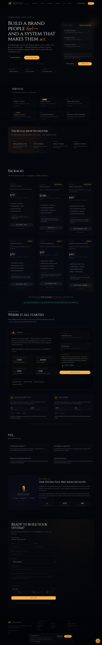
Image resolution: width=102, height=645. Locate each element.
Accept (68, 636)
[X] (10, 633)
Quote (91, 3)
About (70, 3)
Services (35, 3)
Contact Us (85, 63)
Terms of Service (72, 625)
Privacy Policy (72, 623)
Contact (40, 629)
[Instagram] (8, 633)
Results (58, 3)
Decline (60, 636)
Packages (50, 3)
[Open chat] (98, 641)
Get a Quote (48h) (31, 57)
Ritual (42, 3)
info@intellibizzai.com (13, 630)
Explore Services (15, 57)
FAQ (64, 3)
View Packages (81, 3)
